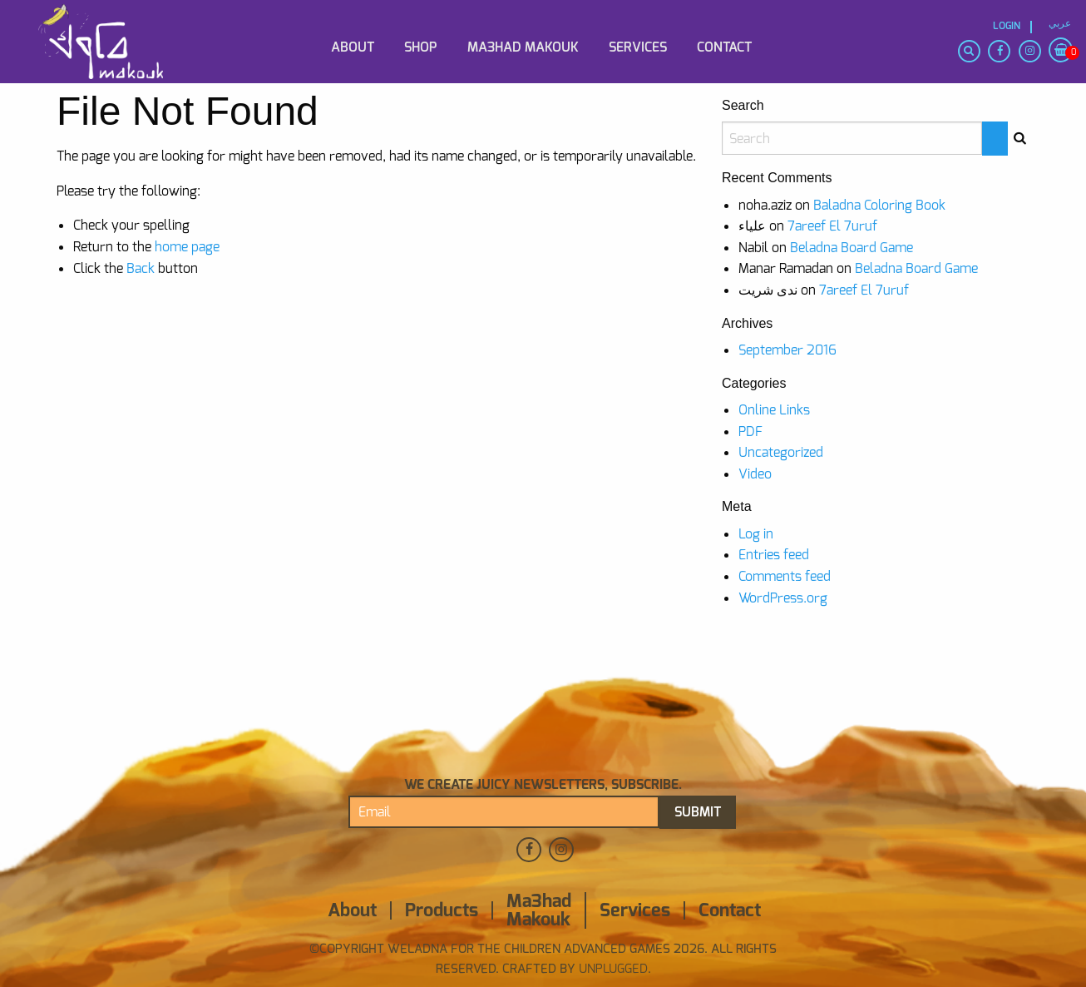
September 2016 (787, 350)
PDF (750, 431)
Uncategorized (780, 452)
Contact (724, 47)
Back (140, 268)
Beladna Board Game (851, 247)
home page (187, 246)
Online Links (774, 410)
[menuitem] (116, 18)
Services (638, 47)
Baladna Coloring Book (879, 205)
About (352, 47)
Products (441, 910)
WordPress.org (782, 598)
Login (1006, 26)
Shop (420, 47)
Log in (755, 534)
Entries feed (773, 554)
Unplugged (611, 968)
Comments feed (784, 576)
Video (755, 474)
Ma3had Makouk (523, 47)
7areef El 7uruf (832, 226)
